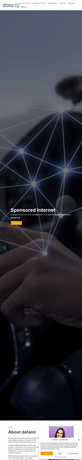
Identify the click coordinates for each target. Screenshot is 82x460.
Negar (60, 453)
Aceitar (47, 453)
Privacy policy (63, 457)
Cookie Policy (57, 457)
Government (62, 3)
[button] (79, 440)
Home (16, 3)
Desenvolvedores (52, 3)
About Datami (71, 3)
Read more (16, 223)
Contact (17, 7)
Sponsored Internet (25, 3)
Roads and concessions (39, 3)
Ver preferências (73, 453)
